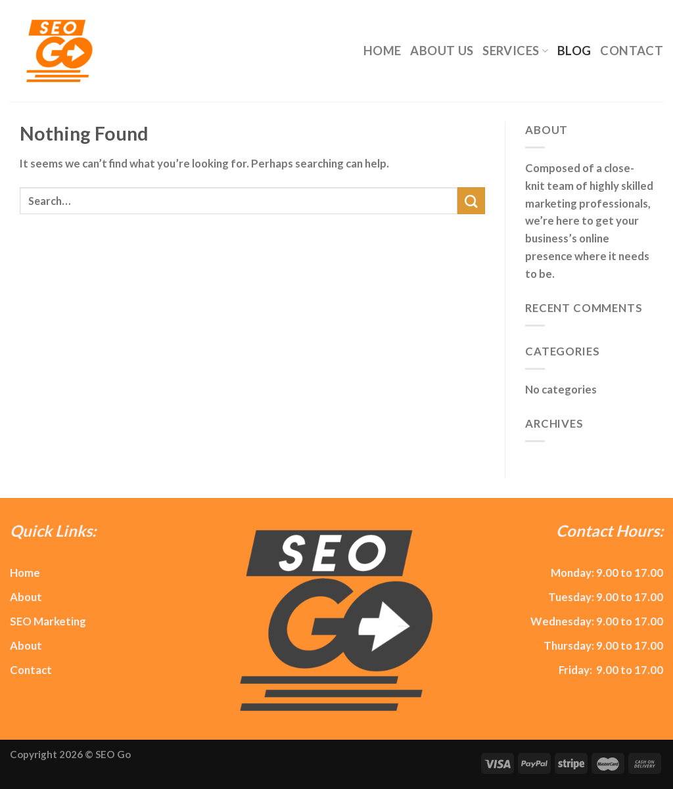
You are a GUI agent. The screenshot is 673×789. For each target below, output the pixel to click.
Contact (631, 50)
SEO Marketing (48, 621)
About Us (441, 50)
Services (515, 50)
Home (382, 50)
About (26, 597)
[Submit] (471, 200)
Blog (574, 50)
